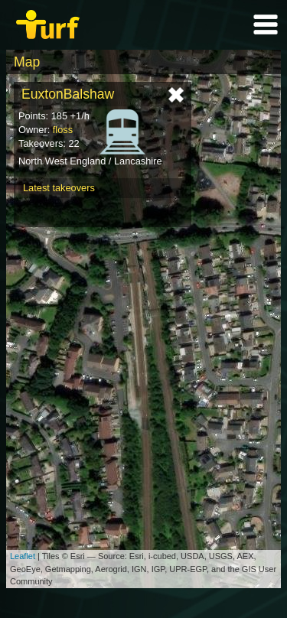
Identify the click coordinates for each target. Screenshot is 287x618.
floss (63, 129)
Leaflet (22, 556)
